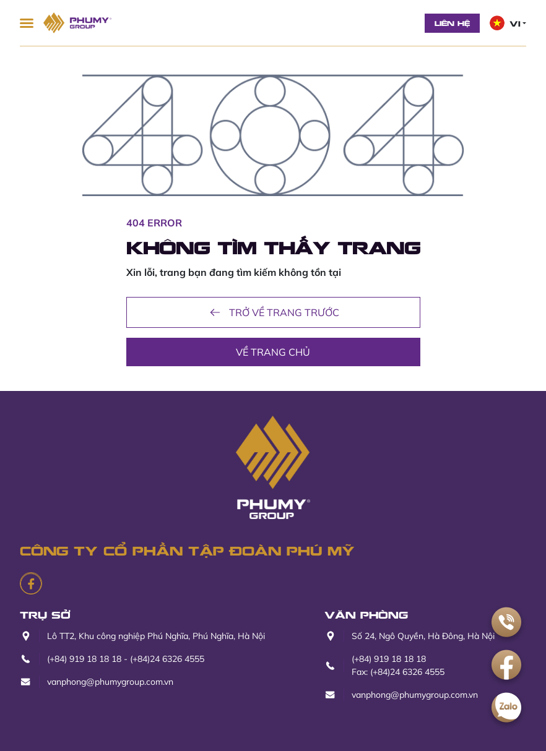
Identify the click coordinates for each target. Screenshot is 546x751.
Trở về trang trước (273, 312)
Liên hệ (452, 23)
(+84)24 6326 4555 (167, 658)
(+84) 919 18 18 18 (84, 658)
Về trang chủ (273, 352)
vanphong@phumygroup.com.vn (110, 681)
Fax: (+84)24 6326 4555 (398, 671)
